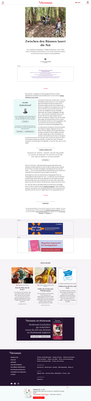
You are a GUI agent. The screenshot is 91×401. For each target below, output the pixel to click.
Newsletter (14, 357)
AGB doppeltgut (62, 367)
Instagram (62, 211)
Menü (3, 3)
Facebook (41, 213)
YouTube (11, 383)
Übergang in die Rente (23, 285)
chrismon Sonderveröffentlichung (67, 283)
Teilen (45, 88)
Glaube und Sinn (57, 357)
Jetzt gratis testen (38, 397)
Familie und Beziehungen (44, 357)
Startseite (39, 5)
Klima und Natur (41, 359)
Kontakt (55, 367)
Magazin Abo (40, 373)
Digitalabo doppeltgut (18, 369)
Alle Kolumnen (20, 131)
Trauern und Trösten (58, 361)
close (67, 387)
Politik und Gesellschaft (44, 361)
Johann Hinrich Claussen (46, 61)
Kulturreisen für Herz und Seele (67, 287)
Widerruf (70, 367)
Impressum (40, 367)
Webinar (13, 362)
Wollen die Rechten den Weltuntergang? (45, 290)
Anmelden (87, 2)
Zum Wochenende (16, 364)
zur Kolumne (25, 121)
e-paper (13, 374)
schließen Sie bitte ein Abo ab (52, 210)
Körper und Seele (53, 359)
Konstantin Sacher (44, 305)
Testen (77, 2)
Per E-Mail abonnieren (29, 131)
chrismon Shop (49, 373)
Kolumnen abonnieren (18, 367)
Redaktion (40, 379)
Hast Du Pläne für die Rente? (22, 289)
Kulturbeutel (25, 105)
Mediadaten (58, 373)
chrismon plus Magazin (18, 372)
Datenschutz (48, 367)
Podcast (13, 360)
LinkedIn (48, 213)
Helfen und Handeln (69, 357)
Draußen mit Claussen (49, 186)
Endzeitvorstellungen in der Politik (46, 286)
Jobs (68, 373)
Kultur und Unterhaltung (66, 359)
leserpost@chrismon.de (42, 211)
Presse (64, 373)
